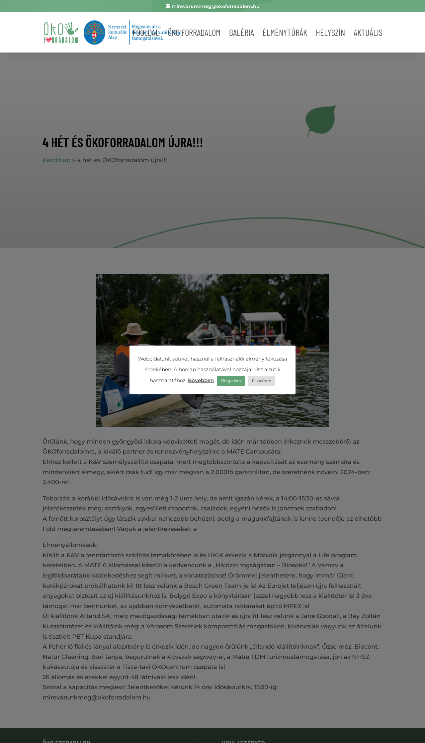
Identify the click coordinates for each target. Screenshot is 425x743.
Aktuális (368, 32)
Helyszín (330, 32)
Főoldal (145, 32)
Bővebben (201, 380)
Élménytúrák (285, 32)
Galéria (241, 32)
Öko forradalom (194, 32)
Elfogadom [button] (231, 380)
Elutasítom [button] (261, 380)
